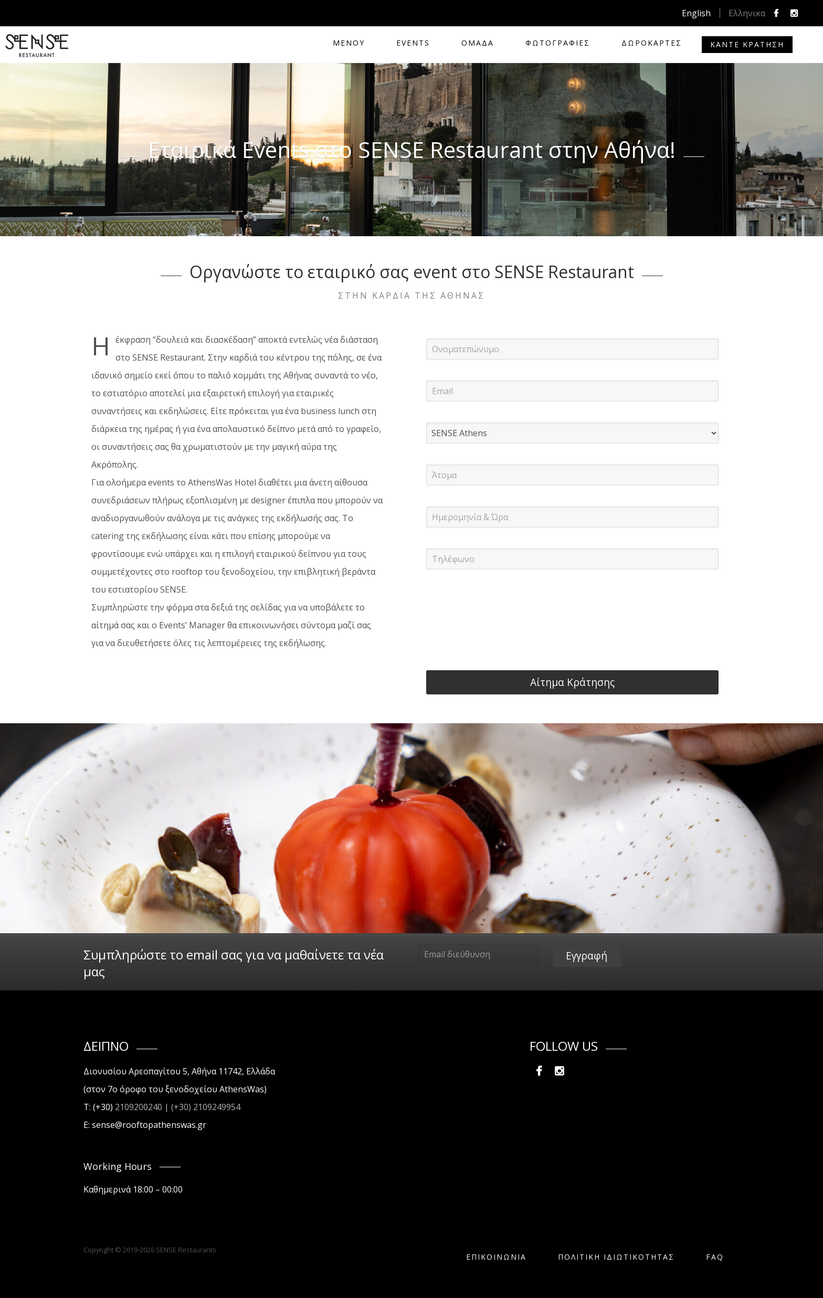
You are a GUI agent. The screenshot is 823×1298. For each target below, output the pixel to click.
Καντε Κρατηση (747, 44)
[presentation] (506, 610)
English (696, 13)
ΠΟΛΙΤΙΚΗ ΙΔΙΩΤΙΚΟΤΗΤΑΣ (616, 1257)
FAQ (715, 1257)
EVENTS (413, 43)
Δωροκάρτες (651, 43)
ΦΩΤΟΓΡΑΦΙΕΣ (557, 43)
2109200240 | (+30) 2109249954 (177, 1107)
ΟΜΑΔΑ (477, 43)
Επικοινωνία (496, 1257)
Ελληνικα (747, 13)
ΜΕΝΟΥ (349, 43)
